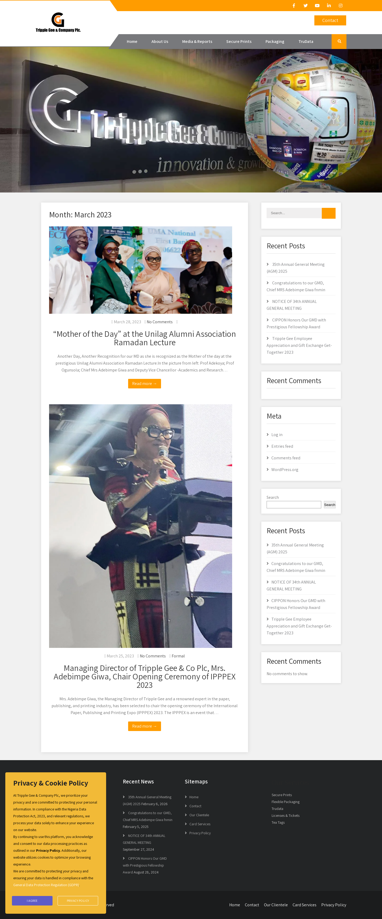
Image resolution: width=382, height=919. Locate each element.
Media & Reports (197, 41)
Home (132, 41)
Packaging (275, 41)
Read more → (144, 383)
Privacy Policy (200, 833)
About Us (159, 41)
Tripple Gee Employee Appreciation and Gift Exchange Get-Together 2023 (299, 345)
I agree (32, 901)
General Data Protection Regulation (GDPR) (46, 886)
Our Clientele (199, 815)
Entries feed (282, 446)
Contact (330, 20)
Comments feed (285, 458)
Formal (178, 656)
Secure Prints (238, 41)
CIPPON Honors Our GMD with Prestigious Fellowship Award (145, 865)
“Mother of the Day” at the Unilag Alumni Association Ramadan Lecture (144, 338)
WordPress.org (284, 469)
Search (273, 497)
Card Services (199, 824)
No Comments (160, 322)
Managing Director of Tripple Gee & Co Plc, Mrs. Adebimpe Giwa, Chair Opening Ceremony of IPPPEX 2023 (145, 676)
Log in (277, 434)
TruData (305, 41)
